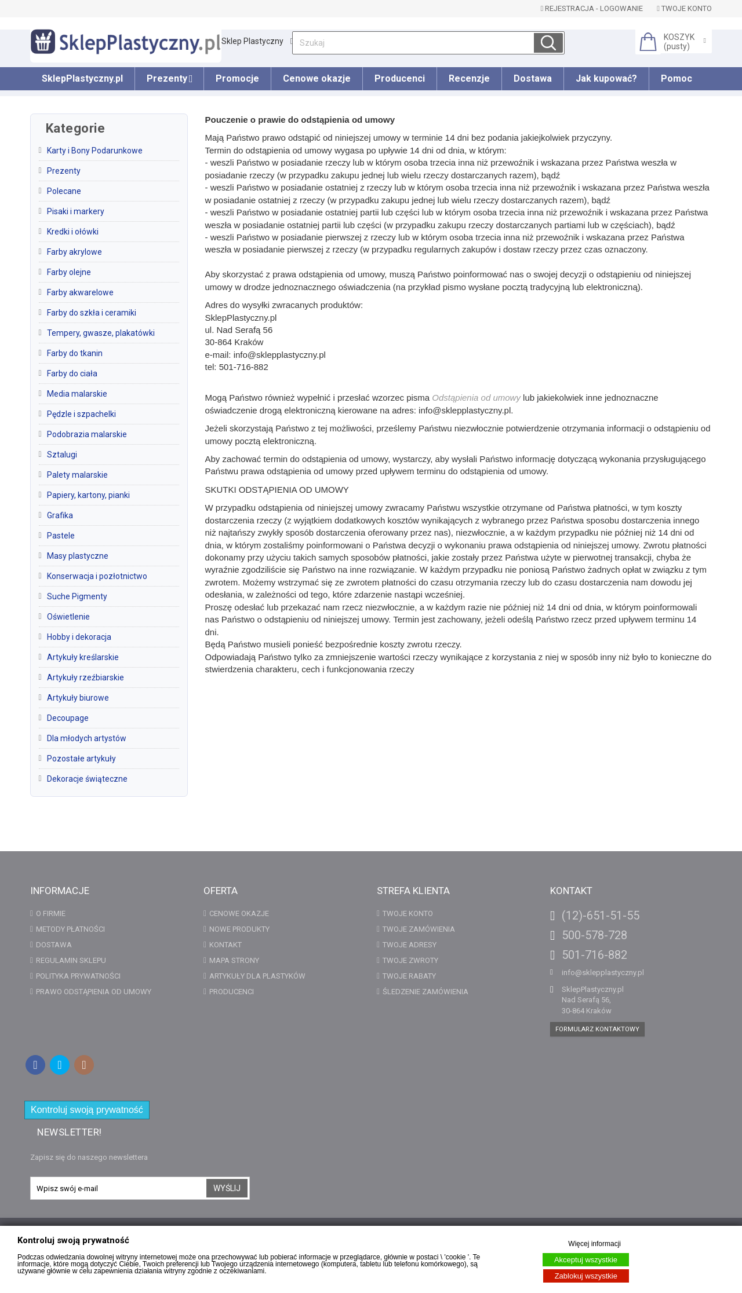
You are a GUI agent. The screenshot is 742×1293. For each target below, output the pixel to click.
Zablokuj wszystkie (586, 1276)
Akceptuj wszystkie (585, 1259)
